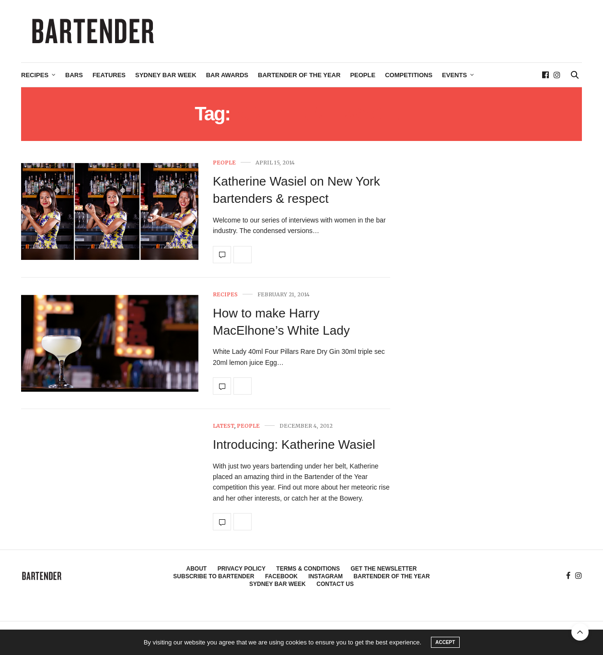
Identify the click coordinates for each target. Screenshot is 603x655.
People (362, 75)
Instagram (325, 576)
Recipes (34, 75)
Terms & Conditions (308, 568)
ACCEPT (445, 642)
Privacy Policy (242, 568)
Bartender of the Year (299, 75)
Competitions (408, 75)
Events (454, 75)
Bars (74, 75)
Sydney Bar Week (166, 75)
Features (109, 75)
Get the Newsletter (383, 568)
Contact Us (335, 584)
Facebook (281, 576)
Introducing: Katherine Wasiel (294, 444)
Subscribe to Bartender (213, 576)
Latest (223, 426)
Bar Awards (227, 75)
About (196, 568)
